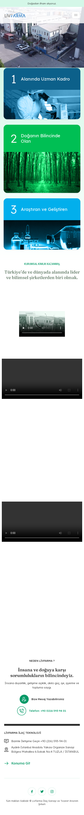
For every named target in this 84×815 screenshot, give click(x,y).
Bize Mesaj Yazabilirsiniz (42, 699)
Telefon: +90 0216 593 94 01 (42, 711)
